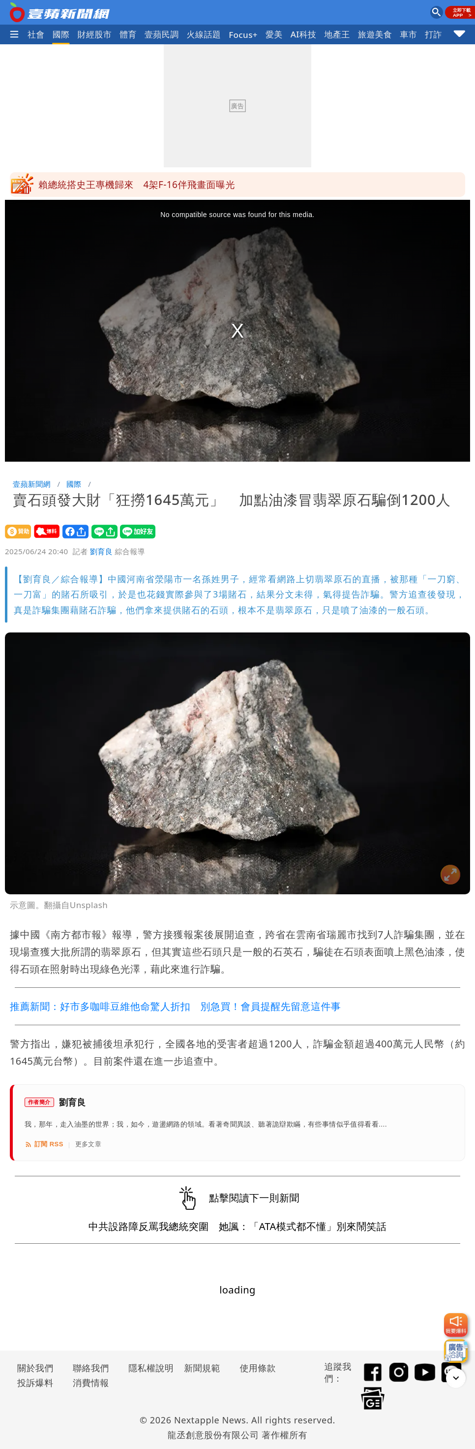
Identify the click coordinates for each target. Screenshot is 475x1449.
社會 (36, 34)
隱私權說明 (147, 1368)
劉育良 (101, 551)
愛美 (274, 34)
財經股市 (95, 34)
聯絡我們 (91, 1368)
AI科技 (304, 34)
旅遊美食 (375, 34)
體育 (128, 34)
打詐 (433, 34)
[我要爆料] (456, 1325)
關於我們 (35, 1368)
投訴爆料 (35, 1382)
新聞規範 (202, 1368)
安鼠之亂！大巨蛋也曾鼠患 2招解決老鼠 (126, 184)
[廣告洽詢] (456, 1351)
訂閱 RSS (44, 1144)
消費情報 (91, 1382)
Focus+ (243, 34)
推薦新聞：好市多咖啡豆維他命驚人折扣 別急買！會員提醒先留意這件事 (175, 1006)
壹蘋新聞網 (32, 484)
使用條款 (257, 1368)
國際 (61, 34)
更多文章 (88, 1144)
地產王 (337, 34)
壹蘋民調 (162, 34)
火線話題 (204, 34)
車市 (408, 34)
